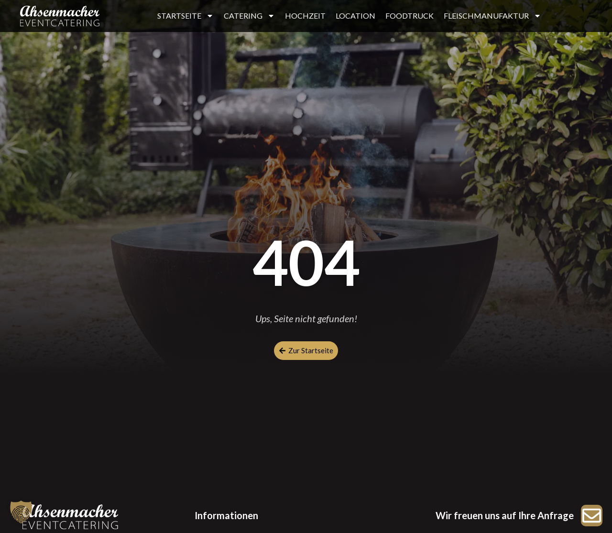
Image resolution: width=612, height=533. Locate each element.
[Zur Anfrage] (591, 515)
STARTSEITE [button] (185, 15)
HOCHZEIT (305, 15)
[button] (21, 512)
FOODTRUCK (409, 15)
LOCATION (355, 15)
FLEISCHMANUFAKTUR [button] (492, 15)
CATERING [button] (249, 15)
